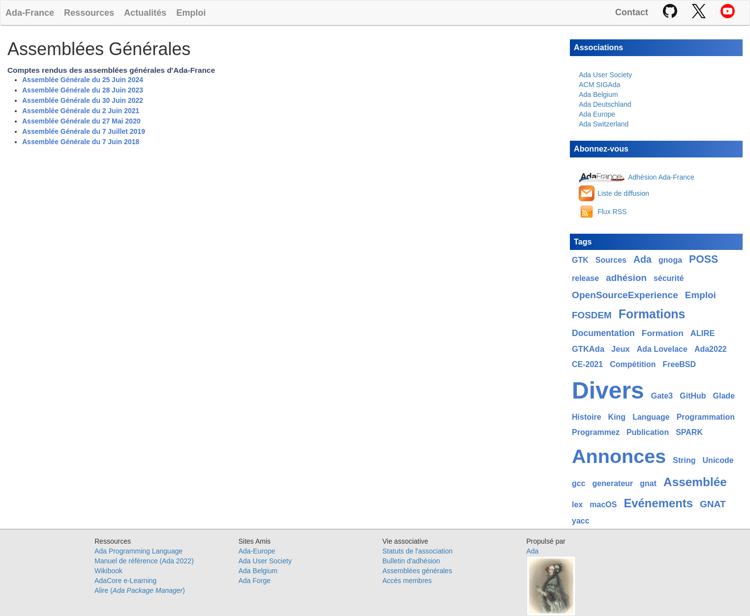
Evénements (658, 503)
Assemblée (695, 482)
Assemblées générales (417, 571)
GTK (580, 260)
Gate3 (662, 396)
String (684, 460)
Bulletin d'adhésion (411, 561)
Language (651, 417)
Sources (610, 260)
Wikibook (108, 571)
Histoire (586, 417)
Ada (642, 259)
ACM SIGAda (599, 85)
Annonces (619, 456)
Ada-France (29, 12)
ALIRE (702, 333)
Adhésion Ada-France (661, 177)
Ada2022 (710, 349)
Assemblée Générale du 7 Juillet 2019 (83, 131)
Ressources (89, 12)
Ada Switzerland (603, 124)
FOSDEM (592, 315)
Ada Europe (597, 114)
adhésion (626, 278)
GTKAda (588, 349)
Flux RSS (611, 212)
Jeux (620, 349)
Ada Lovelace (662, 349)
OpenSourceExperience (625, 295)
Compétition (633, 364)
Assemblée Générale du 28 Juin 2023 (82, 90)
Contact (631, 12)
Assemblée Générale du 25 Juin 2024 (82, 80)
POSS (703, 259)
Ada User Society (605, 75)
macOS (603, 504)
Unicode (718, 460)
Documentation (603, 333)
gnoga (670, 260)
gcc (579, 483)
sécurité (669, 278)
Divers (608, 390)
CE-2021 (587, 364)
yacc (581, 521)
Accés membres (407, 581)
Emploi (191, 12)
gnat (648, 483)
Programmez (596, 432)
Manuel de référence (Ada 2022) (144, 561)
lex (577, 504)
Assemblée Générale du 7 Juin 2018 (80, 142)
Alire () (139, 590)
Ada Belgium (598, 94)
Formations (652, 314)
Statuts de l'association (417, 551)
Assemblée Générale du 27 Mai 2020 (81, 121)
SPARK (689, 432)
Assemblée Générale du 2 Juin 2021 (80, 111)
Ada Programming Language (138, 551)
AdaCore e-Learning (125, 581)
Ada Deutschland (605, 104)
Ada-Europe (257, 551)
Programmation (706, 417)
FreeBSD (679, 364)
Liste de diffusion (623, 193)
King (617, 417)
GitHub (693, 396)
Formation (663, 333)
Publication (647, 432)
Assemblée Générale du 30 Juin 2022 (82, 100)
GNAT (713, 504)
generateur (613, 483)
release (585, 278)
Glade (724, 396)
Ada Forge (255, 581)
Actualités (145, 12)
